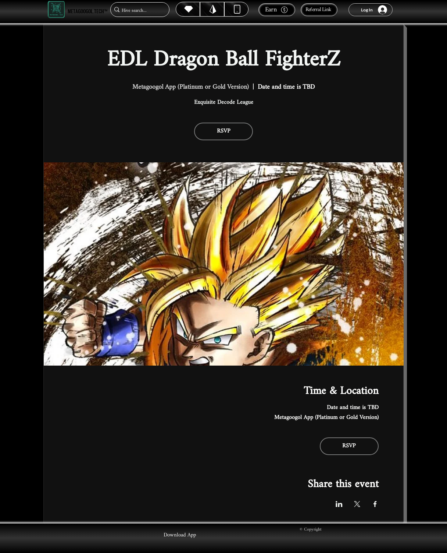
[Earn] (276, 9)
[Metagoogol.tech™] (56, 9)
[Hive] (188, 9)
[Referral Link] (319, 9)
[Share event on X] (357, 504)
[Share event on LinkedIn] (339, 504)
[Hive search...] (138, 10)
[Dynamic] (236, 9)
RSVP (223, 131)
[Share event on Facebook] (375, 504)
